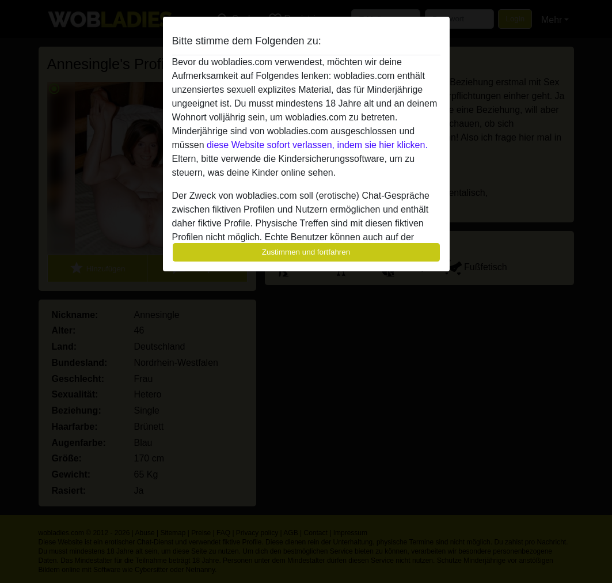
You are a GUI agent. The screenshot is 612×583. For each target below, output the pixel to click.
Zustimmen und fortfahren (306, 252)
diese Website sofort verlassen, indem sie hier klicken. (317, 145)
